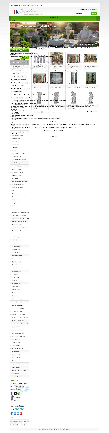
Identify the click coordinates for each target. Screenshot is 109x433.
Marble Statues (15, 86)
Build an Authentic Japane (18, 124)
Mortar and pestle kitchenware (19, 153)
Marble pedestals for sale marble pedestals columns (74, 86)
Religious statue (62, 106)
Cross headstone (79, 106)
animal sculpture (17, 423)
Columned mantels (33, 94)
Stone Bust (29, 89)
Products (55, 17)
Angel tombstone (15, 106)
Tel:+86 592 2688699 (39, 5)
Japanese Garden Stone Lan (32, 124)
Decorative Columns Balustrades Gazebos (22, 97)
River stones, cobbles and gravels (47, 71)
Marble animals (24, 77)
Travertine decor (16, 138)
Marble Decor (15, 141)
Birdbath (23, 423)
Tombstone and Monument (30, 103)
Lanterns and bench (39, 56)
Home (51, 17)
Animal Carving (15, 74)
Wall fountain (15, 209)
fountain (20, 421)
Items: (87, 111)
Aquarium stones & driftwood (30, 71)
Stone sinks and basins (17, 83)
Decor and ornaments (27, 56)
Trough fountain (80, 62)
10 (50, 112)
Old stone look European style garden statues (56, 67)
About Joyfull (53, 121)
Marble (32, 115)
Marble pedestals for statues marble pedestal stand (56, 87)
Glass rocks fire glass (16, 71)
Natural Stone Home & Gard (62, 124)
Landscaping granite (65, 71)
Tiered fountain (47, 62)
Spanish (94, 9)
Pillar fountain (39, 62)
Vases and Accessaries (17, 348)
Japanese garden (14, 421)
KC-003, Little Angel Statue (89, 106)
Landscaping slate (86, 71)
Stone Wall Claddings (16, 103)
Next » (54, 112)
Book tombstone (71, 106)
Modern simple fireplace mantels (54, 94)
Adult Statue (14, 89)
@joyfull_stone (17, 397)
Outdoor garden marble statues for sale (73, 67)
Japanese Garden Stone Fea (78, 124)
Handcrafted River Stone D (68, 127)
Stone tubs (39, 83)
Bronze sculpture (25, 118)
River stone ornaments (17, 135)
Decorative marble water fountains (25, 65)
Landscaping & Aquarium (33, 68)
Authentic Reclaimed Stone (48, 124)
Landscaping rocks (76, 71)
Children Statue (22, 89)
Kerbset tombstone (25, 106)
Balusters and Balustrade (17, 100)
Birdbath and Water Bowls (18, 110)
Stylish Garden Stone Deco (24, 127)
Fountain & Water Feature (18, 59)
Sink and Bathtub (15, 80)
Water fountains (49, 56)
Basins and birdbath (16, 56)
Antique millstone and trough (18, 68)
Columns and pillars (30, 100)
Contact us (14, 133)
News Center (47, 130)
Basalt (58, 71)
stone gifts (23, 425)
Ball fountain (87, 62)
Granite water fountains (17, 62)
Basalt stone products (17, 53)
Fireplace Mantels (16, 92)
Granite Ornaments (16, 156)
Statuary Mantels (23, 94)
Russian (88, 9)
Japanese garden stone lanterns (21, 73)
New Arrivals (47, 118)
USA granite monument (37, 106)
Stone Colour (14, 112)
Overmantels (41, 94)
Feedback (60, 130)
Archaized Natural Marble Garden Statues (90, 67)
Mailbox (14, 122)
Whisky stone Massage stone (19, 159)
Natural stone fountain (29, 62)
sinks (11, 423)
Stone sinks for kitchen (30, 83)
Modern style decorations (37, 118)
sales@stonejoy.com (19, 386)
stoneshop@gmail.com (16, 388)
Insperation (54, 130)
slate (27, 421)
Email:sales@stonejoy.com (27, 5)
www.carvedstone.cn (15, 5)
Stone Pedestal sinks (47, 83)
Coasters (14, 150)
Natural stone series (28, 53)
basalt (24, 421)
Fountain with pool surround (59, 62)
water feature (18, 425)
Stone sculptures (55, 118)
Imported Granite (25, 115)
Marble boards (15, 144)
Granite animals (15, 77)
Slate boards (15, 147)
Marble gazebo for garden (42, 100)
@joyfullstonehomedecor (19, 400)
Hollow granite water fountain (41, 65)
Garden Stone (14, 20)
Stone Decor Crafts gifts (19, 132)
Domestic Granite (15, 115)
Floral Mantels (15, 94)
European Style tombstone (50, 106)
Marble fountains (71, 62)
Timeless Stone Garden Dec (53, 127)
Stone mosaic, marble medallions (58, 100)
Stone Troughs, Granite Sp (39, 127)
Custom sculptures (16, 118)
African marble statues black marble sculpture (90, 86)
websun (68, 429)
